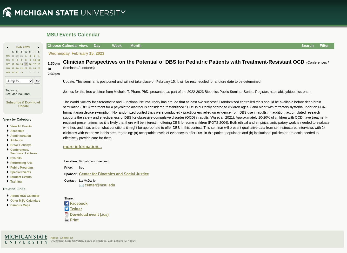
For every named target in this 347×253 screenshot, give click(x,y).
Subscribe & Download (23, 102)
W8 (8, 68)
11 (39, 60)
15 (26, 64)
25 (39, 68)
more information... (82, 146)
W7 (8, 64)
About (54, 237)
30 (17, 56)
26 (13, 72)
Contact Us (66, 237)
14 (21, 64)
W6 (8, 60)
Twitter (76, 209)
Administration (20, 135)
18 (39, 64)
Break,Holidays (21, 145)
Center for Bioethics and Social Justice (114, 174)
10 (34, 60)
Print (74, 220)
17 (34, 64)
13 (17, 64)
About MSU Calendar (24, 196)
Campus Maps (20, 205)
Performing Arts (21, 162)
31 (21, 56)
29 (13, 56)
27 (17, 72)
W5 (8, 56)
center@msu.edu (100, 185)
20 (17, 68)
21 (21, 68)
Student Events (21, 177)
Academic (17, 131)
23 (30, 68)
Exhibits (16, 158)
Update (23, 106)
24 (34, 68)
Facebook (78, 203)
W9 (8, 72)
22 (26, 68)
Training (16, 181)
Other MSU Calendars (25, 200)
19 (13, 68)
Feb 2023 (23, 47)
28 (21, 72)
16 (30, 64)
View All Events (21, 126)
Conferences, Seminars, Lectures (23, 151)
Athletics (16, 140)
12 (13, 64)
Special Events (20, 172)
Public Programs (21, 167)
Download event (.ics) (89, 214)
